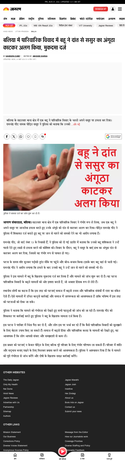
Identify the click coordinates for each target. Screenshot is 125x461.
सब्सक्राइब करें (100, 9)
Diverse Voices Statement (15, 445)
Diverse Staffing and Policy (77, 445)
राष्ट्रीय (31, 19)
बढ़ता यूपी (9, 25)
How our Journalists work (76, 436)
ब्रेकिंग (21, 19)
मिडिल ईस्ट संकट (65, 25)
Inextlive (69, 389)
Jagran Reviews (105, 25)
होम (5, 19)
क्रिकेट (73, 19)
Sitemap (7, 411)
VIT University (85, 25)
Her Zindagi (70, 393)
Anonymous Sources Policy (15, 450)
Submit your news (73, 411)
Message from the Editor (76, 432)
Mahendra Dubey (13, 56)
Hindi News (8, 31)
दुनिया (41, 19)
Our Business (9, 436)
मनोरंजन (100, 19)
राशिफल (52, 19)
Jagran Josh (70, 384)
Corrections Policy (11, 441)
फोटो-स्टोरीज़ (86, 19)
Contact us (70, 407)
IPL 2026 (23, 25)
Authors (6, 416)
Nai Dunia (7, 389)
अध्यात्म (111, 19)
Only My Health (10, 384)
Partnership (8, 407)
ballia (33, 31)
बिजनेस (62, 19)
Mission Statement (12, 432)
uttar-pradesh (22, 31)
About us (69, 398)
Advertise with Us (11, 402)
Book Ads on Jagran (74, 402)
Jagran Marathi (72, 380)
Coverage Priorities (74, 441)
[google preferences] (113, 136)
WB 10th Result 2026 (43, 25)
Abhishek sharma (40, 56)
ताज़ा (13, 19)
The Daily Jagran (11, 380)
